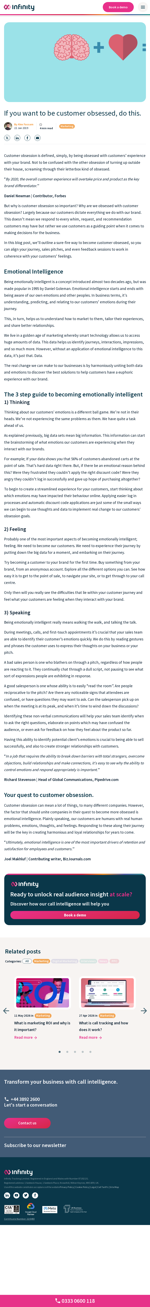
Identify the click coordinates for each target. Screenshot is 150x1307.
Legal (93, 1187)
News (103, 961)
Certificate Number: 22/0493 (19, 1218)
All (27, 961)
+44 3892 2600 (25, 1099)
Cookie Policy (82, 1187)
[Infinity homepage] (19, 7)
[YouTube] (16, 1195)
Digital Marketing (64, 961)
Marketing (67, 126)
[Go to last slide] (6, 1011)
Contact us (27, 1123)
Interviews (88, 961)
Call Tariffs (102, 1187)
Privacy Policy (67, 1187)
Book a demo (118, 7)
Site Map (114, 1187)
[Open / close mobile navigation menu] (143, 7)
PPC (114, 961)
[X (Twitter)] (26, 1195)
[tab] (60, 1052)
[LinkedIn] (7, 1195)
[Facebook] (35, 1195)
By (23, 124)
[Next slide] (144, 1011)
